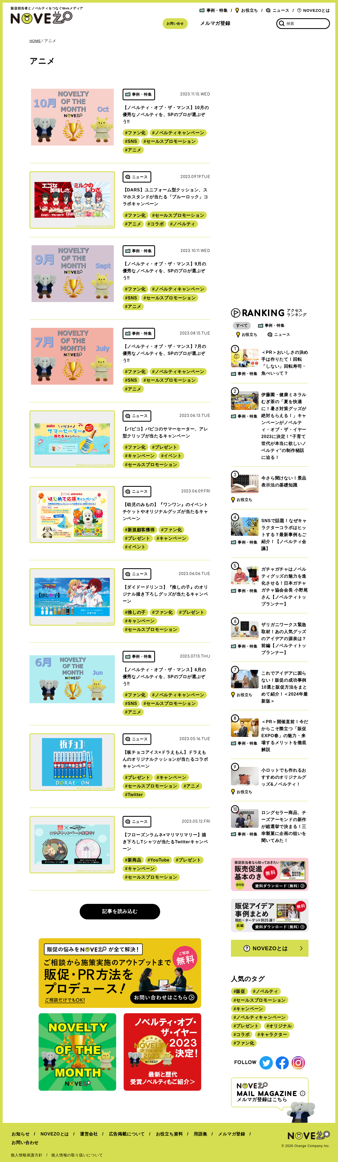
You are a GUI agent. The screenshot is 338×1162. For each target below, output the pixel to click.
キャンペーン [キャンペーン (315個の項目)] (249, 1009)
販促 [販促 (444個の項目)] (240, 992)
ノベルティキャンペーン (179, 133)
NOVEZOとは (313, 10)
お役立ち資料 (164, 1134)
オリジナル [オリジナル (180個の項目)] (280, 1026)
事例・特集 (213, 10)
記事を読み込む (120, 911)
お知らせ (20, 1134)
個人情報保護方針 (26, 1146)
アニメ (134, 150)
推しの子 (137, 612)
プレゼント (166, 447)
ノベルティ (184, 224)
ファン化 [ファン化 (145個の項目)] (245, 1043)
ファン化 (137, 133)
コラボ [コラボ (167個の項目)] (242, 1035)
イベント (173, 456)
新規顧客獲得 (141, 530)
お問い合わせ (262, 1134)
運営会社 (86, 1134)
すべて (242, 326)
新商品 (134, 860)
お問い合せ (175, 23)
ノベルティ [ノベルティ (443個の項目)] (267, 992)
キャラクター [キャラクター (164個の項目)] (273, 1035)
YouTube (160, 860)
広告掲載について (123, 1134)
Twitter (135, 794)
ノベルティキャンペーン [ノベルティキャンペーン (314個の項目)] (261, 1018)
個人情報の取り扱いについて (77, 1146)
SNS (132, 141)
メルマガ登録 (215, 23)
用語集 (195, 1134)
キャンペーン (141, 456)
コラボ (157, 224)
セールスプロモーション (171, 141)
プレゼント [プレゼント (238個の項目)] (247, 1026)
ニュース (277, 10)
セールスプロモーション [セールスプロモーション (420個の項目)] (261, 1000)
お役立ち (246, 10)
